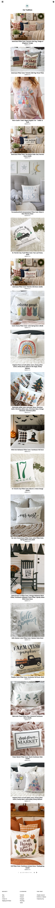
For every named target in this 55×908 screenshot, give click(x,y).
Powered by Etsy (40, 899)
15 (34, 872)
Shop (3, 895)
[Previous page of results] (18, 872)
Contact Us (4, 899)
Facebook (22, 895)
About (3, 897)
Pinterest (22, 897)
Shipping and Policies (6, 900)
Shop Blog (22, 900)
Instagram (22, 899)
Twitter (21, 902)
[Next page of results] (36, 872)
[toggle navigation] (2, 1)
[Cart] (53, 2)
